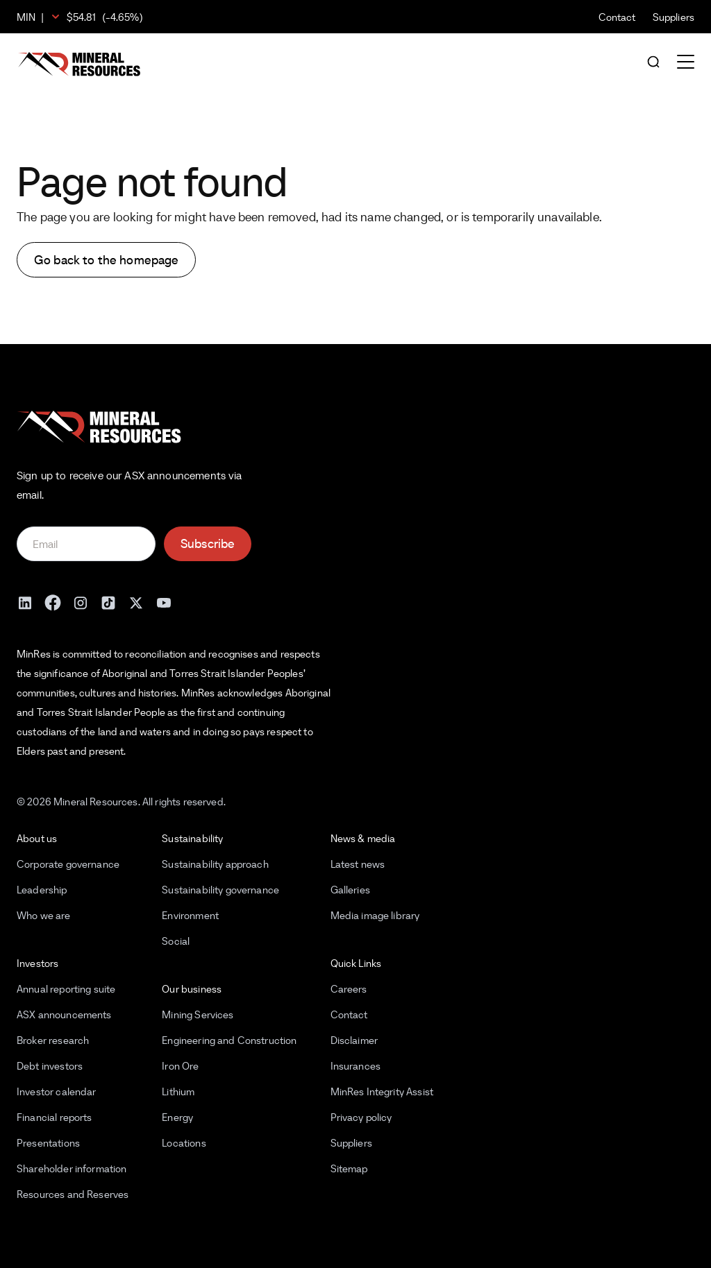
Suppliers (673, 17)
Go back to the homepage (106, 260)
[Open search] (653, 63)
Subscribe (208, 543)
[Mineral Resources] (79, 64)
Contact (617, 17)
